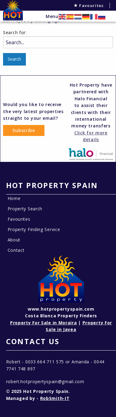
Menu (52, 16)
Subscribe (23, 130)
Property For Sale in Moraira (43, 323)
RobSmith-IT (55, 398)
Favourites (89, 5)
